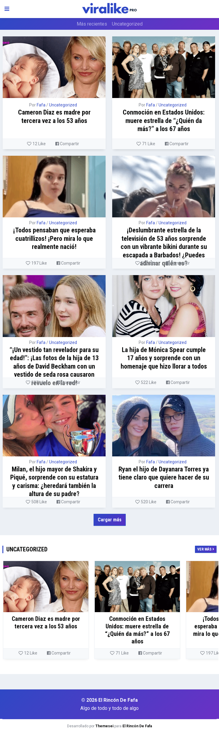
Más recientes (92, 24)
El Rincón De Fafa (137, 726)
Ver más (205, 549)
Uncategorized (127, 24)
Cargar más (110, 520)
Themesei (104, 726)
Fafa (41, 105)
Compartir (67, 143)
